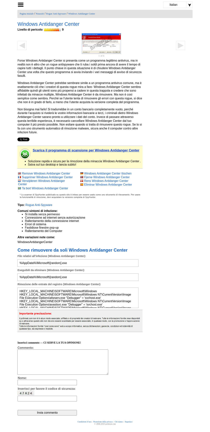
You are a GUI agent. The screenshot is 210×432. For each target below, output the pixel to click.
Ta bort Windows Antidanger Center (45, 188)
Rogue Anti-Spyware (56, 13)
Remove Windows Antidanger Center (46, 173)
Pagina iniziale (27, 13)
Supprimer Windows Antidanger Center (47, 177)
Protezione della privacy (103, 427)
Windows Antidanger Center (81, 13)
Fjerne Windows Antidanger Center (107, 177)
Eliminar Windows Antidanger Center (108, 184)
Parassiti (40, 13)
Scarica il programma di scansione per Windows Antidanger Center (86, 150)
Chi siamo (119, 427)
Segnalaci (129, 427)
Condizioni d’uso (84, 427)
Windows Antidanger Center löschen (108, 173)
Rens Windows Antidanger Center (106, 180)
